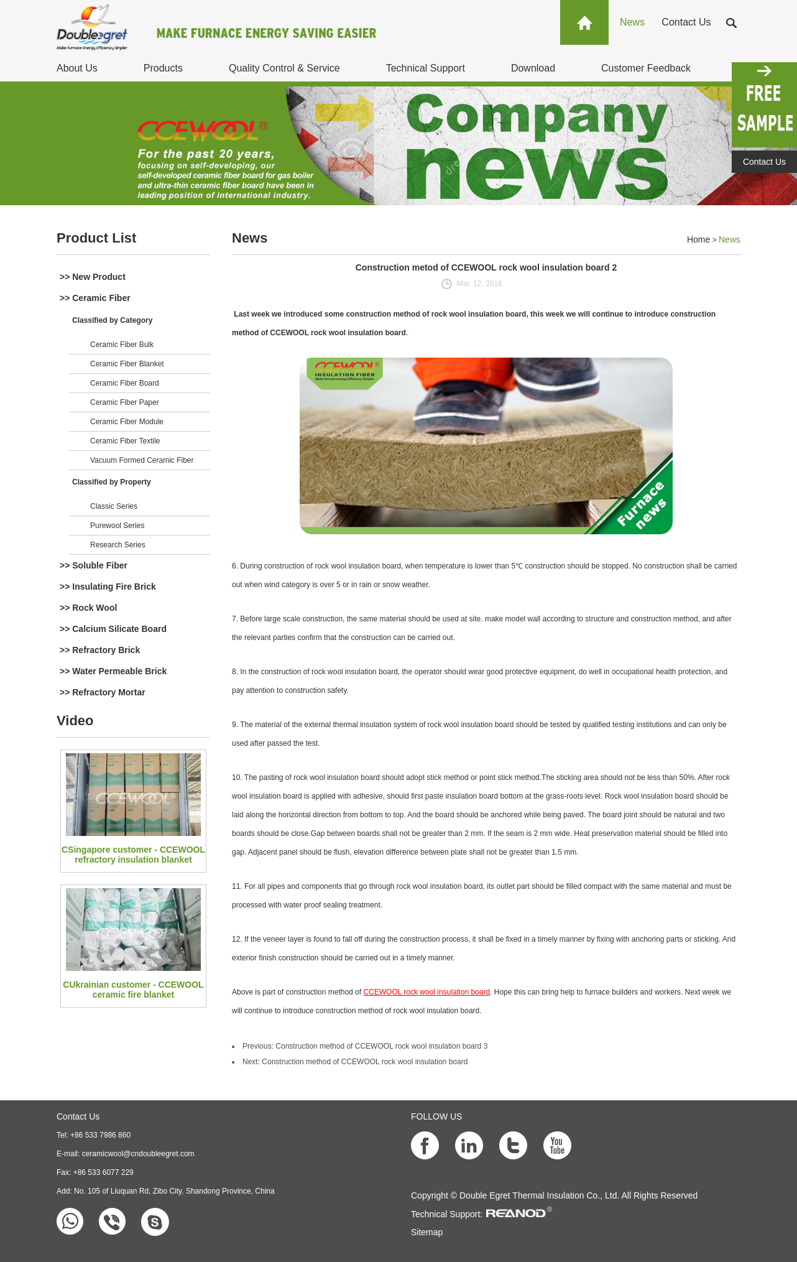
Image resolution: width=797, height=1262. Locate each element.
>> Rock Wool (88, 608)
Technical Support (425, 68)
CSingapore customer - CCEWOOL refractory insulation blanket (133, 855)
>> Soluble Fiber (93, 565)
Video (75, 720)
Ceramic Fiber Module (127, 421)
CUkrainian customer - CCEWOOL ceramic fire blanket (133, 990)
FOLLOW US (436, 1116)
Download (533, 68)
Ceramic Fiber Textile (125, 441)
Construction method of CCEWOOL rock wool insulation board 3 (381, 1046)
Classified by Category (112, 320)
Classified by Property (111, 482)
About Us (77, 68)
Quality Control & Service (284, 68)
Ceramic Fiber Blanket (127, 364)
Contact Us (686, 22)
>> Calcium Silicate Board (113, 629)
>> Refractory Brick (100, 650)
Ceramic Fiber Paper (124, 402)
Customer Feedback (646, 68)
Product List (96, 238)
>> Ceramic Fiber (95, 298)
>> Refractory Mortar (102, 692)
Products (163, 68)
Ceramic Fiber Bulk (122, 344)
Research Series (117, 545)
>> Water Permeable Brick (113, 671)
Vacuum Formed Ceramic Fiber (142, 460)
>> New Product (93, 277)
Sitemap (427, 1232)
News (632, 22)
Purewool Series (117, 525)
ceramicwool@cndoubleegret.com (138, 1153)
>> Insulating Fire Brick (108, 587)
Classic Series (113, 506)
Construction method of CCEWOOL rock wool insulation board (365, 1061)
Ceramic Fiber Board (124, 383)
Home (698, 239)
